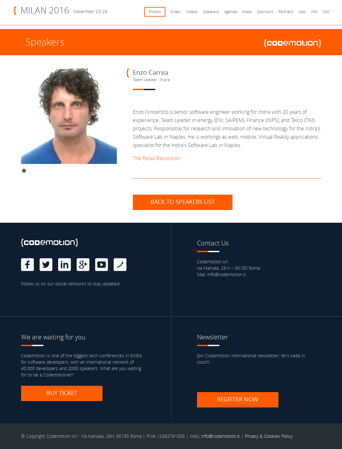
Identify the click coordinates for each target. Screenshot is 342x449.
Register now (237, 399)
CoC (326, 11)
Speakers (211, 11)
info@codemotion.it (220, 436)
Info (314, 11)
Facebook (27, 264)
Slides (175, 11)
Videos (192, 11)
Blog (120, 264)
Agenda (230, 11)
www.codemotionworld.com (295, 43)
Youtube (101, 264)
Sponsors (265, 11)
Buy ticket (61, 393)
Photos (155, 11)
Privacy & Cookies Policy (269, 436)
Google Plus (83, 264)
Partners (285, 11)
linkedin (64, 264)
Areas (247, 11)
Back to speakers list (182, 201)
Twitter (46, 264)
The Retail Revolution (156, 158)
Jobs (302, 11)
